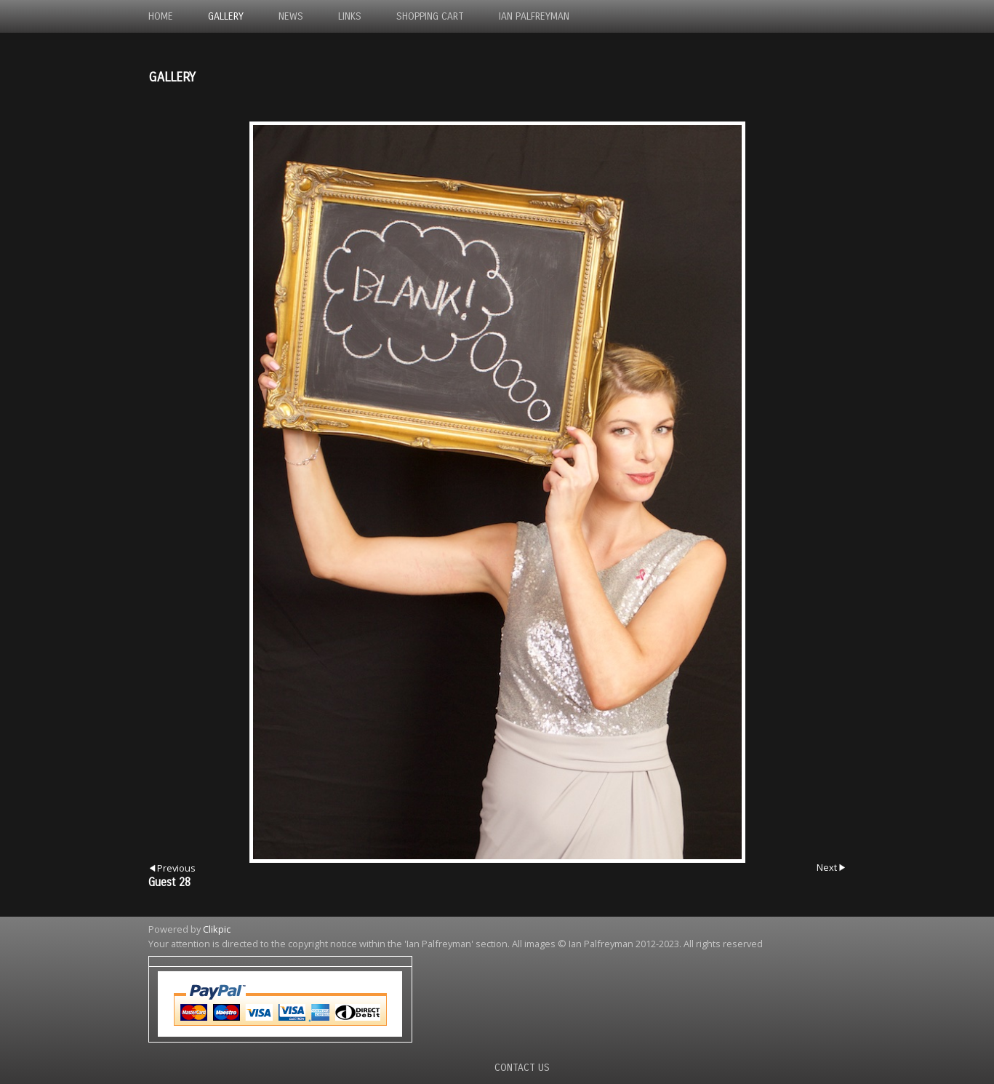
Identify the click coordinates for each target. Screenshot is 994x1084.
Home (160, 16)
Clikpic (217, 929)
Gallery (226, 16)
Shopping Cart (430, 16)
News (290, 16)
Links (349, 16)
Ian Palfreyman (534, 16)
